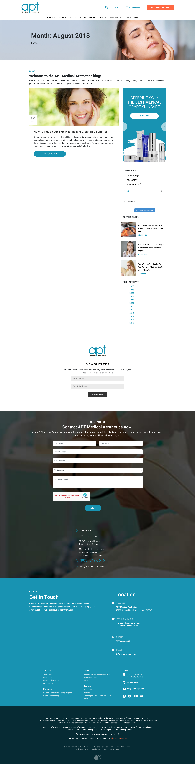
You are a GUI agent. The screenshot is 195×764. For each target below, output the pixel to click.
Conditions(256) (134, 176)
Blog (148, 17)
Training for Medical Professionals (97, 695)
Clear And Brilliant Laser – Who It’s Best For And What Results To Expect (151, 248)
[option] (144, 125)
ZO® (86, 680)
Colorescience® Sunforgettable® (97, 674)
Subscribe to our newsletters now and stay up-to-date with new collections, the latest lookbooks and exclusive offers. (97, 371)
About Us (138, 17)
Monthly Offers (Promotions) (54, 680)
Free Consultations (50, 683)
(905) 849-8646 (90, 560)
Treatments (50, 17)
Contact (127, 17)
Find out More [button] (49, 154)
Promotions (115, 17)
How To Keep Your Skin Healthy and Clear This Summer (70, 132)
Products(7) (132, 180)
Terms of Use (114, 747)
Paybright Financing (51, 695)
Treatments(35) (134, 184)
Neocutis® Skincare (92, 677)
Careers (87, 692)
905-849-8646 (133, 7)
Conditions (65, 17)
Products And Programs (85, 17)
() (117, 7)
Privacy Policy (126, 747)
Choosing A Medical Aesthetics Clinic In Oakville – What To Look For (150, 228)
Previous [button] (163, 127)
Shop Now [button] (144, 116)
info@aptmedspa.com (90, 566)
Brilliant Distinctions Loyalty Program (57, 692)
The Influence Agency (111, 749)
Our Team (88, 690)
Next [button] (125, 127)
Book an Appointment (160, 7)
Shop (103, 17)
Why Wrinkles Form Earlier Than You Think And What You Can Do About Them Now (150, 267)
